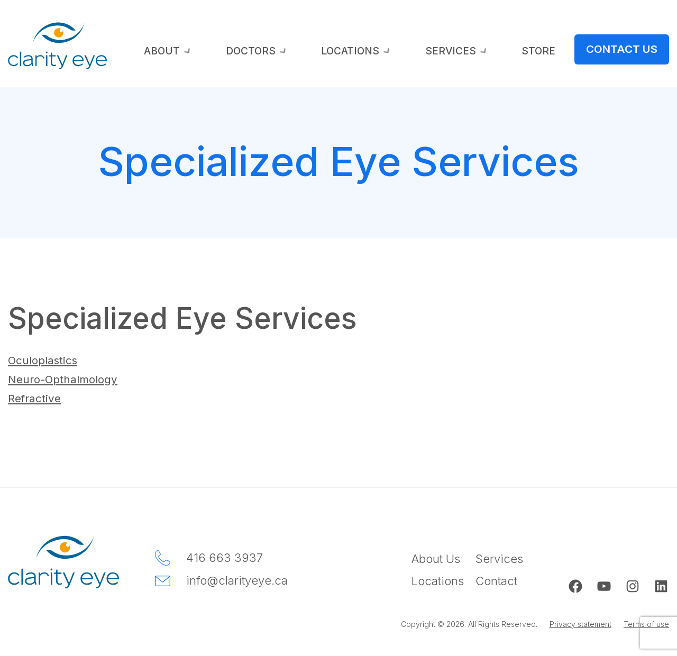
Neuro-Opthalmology (67, 379)
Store (565, 52)
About (300, 52)
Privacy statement (575, 622)
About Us (435, 558)
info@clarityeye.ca (237, 580)
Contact (496, 580)
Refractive (36, 398)
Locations (436, 52)
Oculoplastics (46, 360)
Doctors (364, 52)
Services (508, 52)
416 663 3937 (224, 557)
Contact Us (631, 49)
